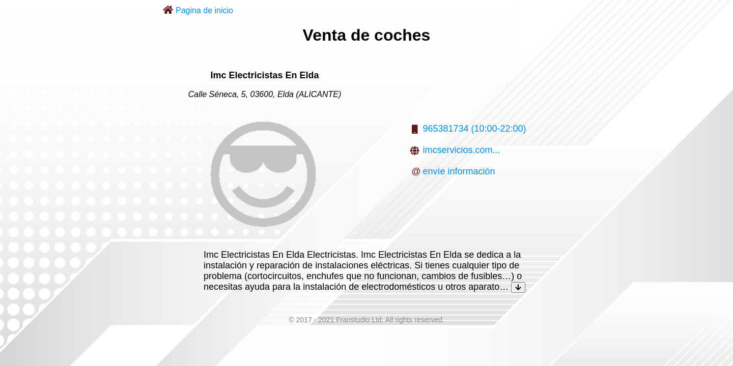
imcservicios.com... (461, 150)
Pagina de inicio (204, 10)
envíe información (458, 171)
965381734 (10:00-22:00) (474, 129)
